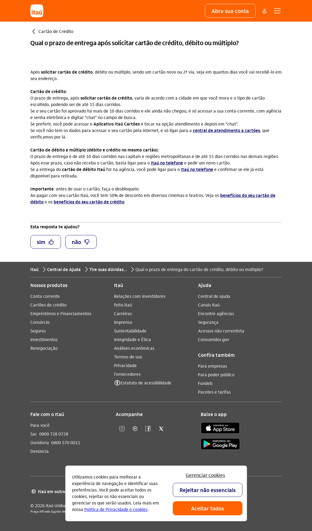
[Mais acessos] (264, 10)
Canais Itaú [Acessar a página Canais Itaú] (209, 305)
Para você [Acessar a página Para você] (40, 425)
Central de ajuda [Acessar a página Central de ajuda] (214, 296)
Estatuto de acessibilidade (146, 382)
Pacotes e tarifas (214, 392)
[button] (230, 11)
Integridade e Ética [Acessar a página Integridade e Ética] (132, 339)
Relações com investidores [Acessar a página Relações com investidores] (139, 296)
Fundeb (205, 383)
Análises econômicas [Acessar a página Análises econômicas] (134, 348)
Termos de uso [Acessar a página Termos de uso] (128, 357)
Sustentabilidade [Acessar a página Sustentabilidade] (130, 331)
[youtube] (135, 429)
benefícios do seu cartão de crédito (89, 202)
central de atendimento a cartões (226, 130)
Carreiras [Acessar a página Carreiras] (123, 313)
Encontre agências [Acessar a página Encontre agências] (216, 313)
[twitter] (161, 429)
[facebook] (148, 429)
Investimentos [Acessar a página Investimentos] (44, 339)
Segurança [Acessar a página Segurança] (208, 322)
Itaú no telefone (167, 163)
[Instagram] (122, 429)
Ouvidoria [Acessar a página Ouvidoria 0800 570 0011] (39, 442)
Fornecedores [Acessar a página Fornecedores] (127, 374)
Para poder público (216, 374)
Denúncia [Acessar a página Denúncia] (39, 451)
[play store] (220, 444)
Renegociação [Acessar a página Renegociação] (44, 348)
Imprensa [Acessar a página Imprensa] (123, 322)
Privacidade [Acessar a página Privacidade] (125, 365)
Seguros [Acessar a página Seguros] (38, 331)
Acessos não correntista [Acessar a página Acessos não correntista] (221, 331)
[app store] (220, 429)
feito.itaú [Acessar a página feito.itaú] (123, 305)
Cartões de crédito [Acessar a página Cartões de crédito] (48, 305)
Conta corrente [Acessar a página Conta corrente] (45, 296)
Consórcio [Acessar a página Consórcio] (40, 322)
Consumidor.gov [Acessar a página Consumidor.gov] (213, 339)
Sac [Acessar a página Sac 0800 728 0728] (33, 434)
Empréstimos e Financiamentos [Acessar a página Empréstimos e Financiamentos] (60, 313)
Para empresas (212, 366)
